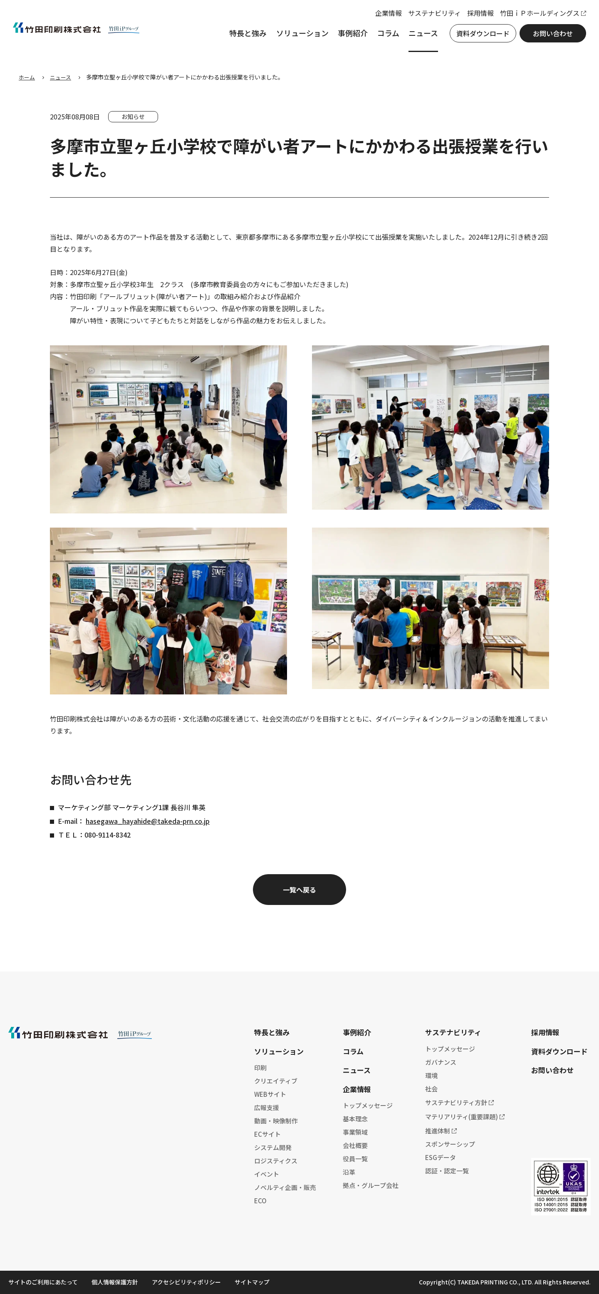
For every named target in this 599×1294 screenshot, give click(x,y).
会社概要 (355, 1145)
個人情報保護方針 (115, 1282)
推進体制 (437, 1130)
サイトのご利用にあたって (43, 1282)
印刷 (260, 1067)
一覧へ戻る (299, 889)
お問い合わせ (547, 37)
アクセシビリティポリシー (186, 1282)
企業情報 (382, 17)
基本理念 (355, 1118)
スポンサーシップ (450, 1144)
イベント (266, 1174)
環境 (431, 1075)
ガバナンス (440, 1062)
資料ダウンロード (477, 37)
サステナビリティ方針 (456, 1102)
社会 (431, 1088)
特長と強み (242, 36)
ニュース (417, 36)
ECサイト (267, 1134)
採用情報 (474, 17)
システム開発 (273, 1147)
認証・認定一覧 (447, 1170)
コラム (382, 36)
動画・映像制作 (276, 1120)
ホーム (27, 77)
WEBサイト (270, 1094)
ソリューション (296, 36)
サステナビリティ (428, 17)
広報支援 (266, 1107)
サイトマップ (252, 1282)
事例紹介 (347, 36)
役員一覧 (355, 1158)
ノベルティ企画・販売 (285, 1187)
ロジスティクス (275, 1160)
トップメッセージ (368, 1105)
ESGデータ (440, 1157)
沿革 (349, 1172)
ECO (260, 1200)
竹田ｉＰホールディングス (534, 17)
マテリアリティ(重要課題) (461, 1116)
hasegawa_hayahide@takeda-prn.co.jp (148, 821)
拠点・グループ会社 (371, 1185)
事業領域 (355, 1132)
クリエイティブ (275, 1080)
